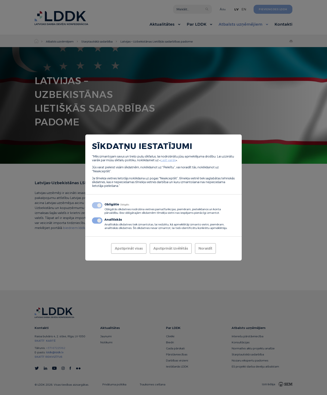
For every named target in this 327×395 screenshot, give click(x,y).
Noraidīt (205, 248)
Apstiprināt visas (129, 248)
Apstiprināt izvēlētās (170, 248)
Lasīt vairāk (168, 160)
